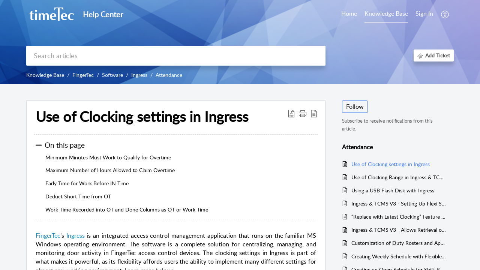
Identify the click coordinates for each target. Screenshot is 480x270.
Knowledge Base (45, 74)
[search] (176, 56)
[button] (445, 14)
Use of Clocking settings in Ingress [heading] (142, 116)
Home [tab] (349, 13)
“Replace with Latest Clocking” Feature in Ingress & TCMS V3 (398, 216)
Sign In (424, 13)
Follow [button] (355, 106)
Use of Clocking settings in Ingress (390, 164)
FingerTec (83, 74)
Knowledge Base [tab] (386, 13)
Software (112, 74)
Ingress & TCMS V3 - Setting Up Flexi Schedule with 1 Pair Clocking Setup (398, 203)
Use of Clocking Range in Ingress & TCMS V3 (398, 177)
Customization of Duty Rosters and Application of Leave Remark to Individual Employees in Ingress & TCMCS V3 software (398, 242)
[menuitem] (424, 14)
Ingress (139, 74)
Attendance (169, 74)
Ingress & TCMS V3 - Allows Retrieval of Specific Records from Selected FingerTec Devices (398, 229)
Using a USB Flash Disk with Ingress (392, 190)
